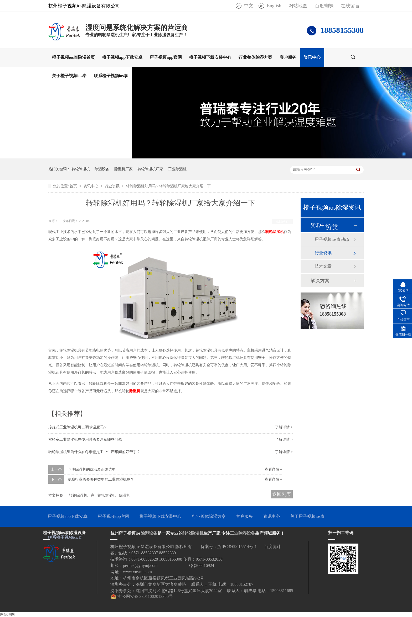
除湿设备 (102, 169)
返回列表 (282, 221)
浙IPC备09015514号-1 (237, 546)
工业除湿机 (177, 169)
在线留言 (350, 5)
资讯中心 (312, 57)
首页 (74, 186)
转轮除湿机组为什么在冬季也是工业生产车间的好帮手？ (94, 452)
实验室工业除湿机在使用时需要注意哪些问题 (85, 440)
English (274, 5)
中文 (248, 5)
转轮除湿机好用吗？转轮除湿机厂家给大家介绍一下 (168, 186)
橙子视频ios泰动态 (332, 239)
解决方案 (320, 280)
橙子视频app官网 (166, 57)
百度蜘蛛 (324, 5)
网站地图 (298, 5)
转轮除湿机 (80, 169)
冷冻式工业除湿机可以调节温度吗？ (77, 427)
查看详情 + (273, 469)
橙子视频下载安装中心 (210, 57)
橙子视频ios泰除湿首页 (73, 57)
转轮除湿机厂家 (150, 169)
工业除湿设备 (242, 533)
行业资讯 (113, 186)
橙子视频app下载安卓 (122, 57)
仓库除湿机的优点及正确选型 (92, 469)
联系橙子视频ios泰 (111, 75)
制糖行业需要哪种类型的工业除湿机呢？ (101, 479)
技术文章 (323, 266)
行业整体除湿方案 (255, 57)
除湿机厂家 (123, 169)
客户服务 (288, 57)
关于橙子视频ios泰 (69, 75)
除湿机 (124, 495)
